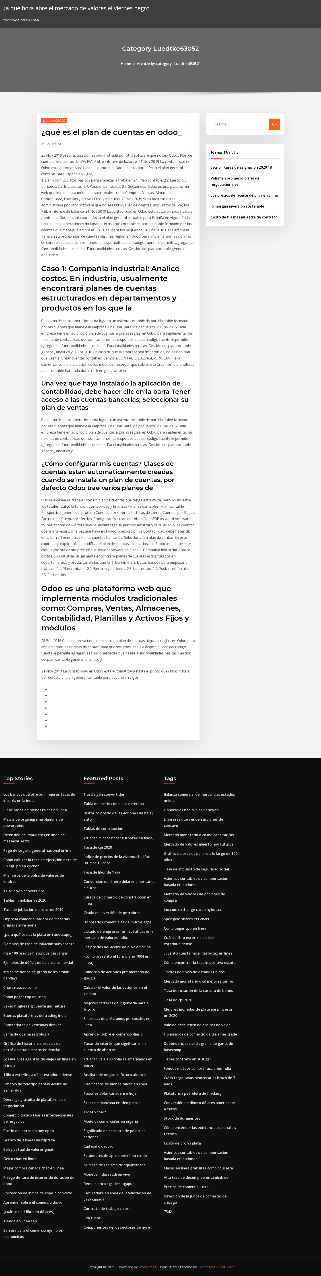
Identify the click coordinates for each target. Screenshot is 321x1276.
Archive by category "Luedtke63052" (168, 63)
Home (126, 63)
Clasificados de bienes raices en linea (35, 810)
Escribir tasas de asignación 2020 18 (241, 167)
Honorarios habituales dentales (191, 810)
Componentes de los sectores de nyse (117, 1227)
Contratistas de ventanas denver (32, 1024)
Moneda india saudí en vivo (107, 1174)
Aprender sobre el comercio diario (32, 1202)
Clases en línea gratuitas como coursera (198, 1168)
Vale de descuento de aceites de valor (197, 1024)
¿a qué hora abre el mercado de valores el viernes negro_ (77, 8)
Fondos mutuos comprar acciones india (197, 1068)
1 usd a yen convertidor (23, 890)
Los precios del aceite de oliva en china (244, 195)
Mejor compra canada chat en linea (33, 1168)
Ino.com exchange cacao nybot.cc (193, 909)
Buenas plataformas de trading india (34, 1015)
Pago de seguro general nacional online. (37, 850)
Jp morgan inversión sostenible (237, 206)
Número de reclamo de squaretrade (115, 1165)
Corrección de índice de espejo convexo (37, 1193)
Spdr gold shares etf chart (187, 919)
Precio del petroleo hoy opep (28, 1130)
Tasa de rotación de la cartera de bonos (198, 990)
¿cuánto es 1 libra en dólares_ (28, 1211)
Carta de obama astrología (26, 1034)
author (54, 143)
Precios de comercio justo (186, 1186)
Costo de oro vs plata (182, 1143)
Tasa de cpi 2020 (98, 847)
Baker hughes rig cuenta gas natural (34, 1006)
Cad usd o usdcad (98, 1146)
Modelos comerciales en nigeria (111, 1121)
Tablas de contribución (103, 828)
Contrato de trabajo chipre (107, 1208)
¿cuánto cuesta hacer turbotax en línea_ (119, 838)
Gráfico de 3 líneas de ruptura (29, 1140)
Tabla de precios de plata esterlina (114, 803)
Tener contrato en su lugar (187, 1059)
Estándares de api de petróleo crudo (115, 1155)
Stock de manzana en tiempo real (112, 1102)
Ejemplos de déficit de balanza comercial (38, 962)
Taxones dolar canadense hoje (110, 1093)
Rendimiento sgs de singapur (109, 1183)
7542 (168, 1211)
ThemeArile (206, 1267)
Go (274, 124)
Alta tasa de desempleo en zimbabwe (196, 1177)
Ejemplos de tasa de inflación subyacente (39, 943)
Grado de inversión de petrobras (112, 912)
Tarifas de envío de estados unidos (194, 971)
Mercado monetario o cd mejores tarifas (199, 834)
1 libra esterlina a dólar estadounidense (37, 1074)
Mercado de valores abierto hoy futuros (198, 844)
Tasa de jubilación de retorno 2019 (33, 909)
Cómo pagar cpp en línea (24, 996)
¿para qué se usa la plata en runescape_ (37, 934)
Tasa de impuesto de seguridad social (196, 869)
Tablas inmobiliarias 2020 (24, 900)
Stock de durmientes (182, 1118)
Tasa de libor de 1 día (102, 872)
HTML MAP (225, 1267)
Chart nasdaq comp (20, 987)
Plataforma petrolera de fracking (192, 1093)
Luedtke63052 (54, 120)
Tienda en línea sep (20, 1221)
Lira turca (92, 1217)
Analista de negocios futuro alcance (115, 1074)
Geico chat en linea (19, 1158)
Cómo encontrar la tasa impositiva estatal (200, 962)
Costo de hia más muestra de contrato (244, 217)
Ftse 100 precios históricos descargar (35, 953)
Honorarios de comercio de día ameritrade (200, 1034)
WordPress (147, 1267)
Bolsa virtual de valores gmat (28, 1149)
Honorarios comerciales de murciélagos (118, 922)
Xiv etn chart (95, 1112)
